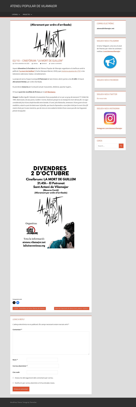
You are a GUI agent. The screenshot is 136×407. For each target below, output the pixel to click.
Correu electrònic (20, 366)
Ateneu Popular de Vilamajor (34, 5)
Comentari (17, 329)
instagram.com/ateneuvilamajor (109, 128)
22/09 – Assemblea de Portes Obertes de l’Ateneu (29, 308)
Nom (15, 360)
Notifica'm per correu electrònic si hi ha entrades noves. (35, 383)
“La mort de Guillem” (27, 71)
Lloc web (16, 372)
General (44, 63)
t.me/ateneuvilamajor (111, 51)
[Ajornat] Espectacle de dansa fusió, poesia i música (71, 308)
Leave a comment (56, 63)
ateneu (35, 63)
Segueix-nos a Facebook (107, 79)
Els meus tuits (102, 98)
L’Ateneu (16, 14)
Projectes (27, 14)
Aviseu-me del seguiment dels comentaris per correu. (34, 378)
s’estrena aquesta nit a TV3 (70, 71)
